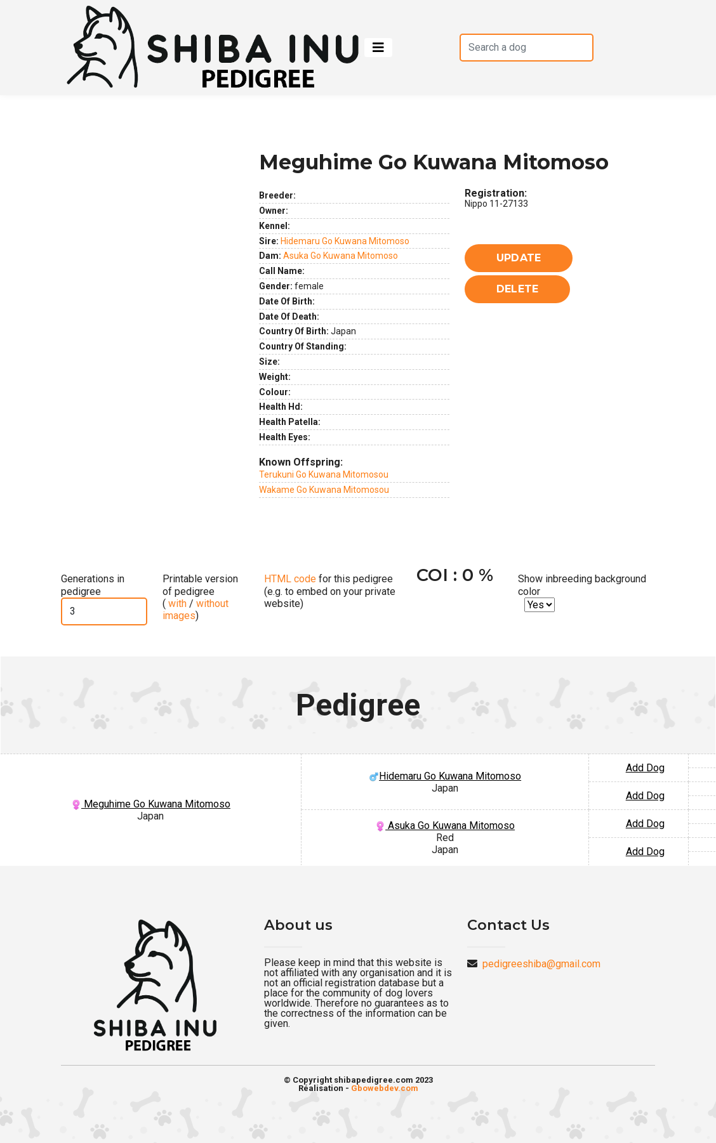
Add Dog (645, 768)
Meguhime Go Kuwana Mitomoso (150, 804)
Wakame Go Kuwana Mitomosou (324, 490)
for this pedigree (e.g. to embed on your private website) (329, 591)
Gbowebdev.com (384, 1088)
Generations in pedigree (92, 585)
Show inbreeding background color (582, 585)
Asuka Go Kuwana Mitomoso (340, 256)
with (176, 604)
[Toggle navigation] (378, 47)
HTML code (290, 579)
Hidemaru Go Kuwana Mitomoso (345, 241)
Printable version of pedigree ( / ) (200, 597)
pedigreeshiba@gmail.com (541, 964)
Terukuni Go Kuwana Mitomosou (323, 474)
